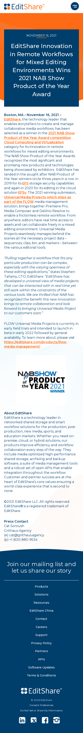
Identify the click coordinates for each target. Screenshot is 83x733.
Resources (41, 603)
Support (41, 635)
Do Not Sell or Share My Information (41, 710)
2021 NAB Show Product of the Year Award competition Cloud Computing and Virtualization (39, 137)
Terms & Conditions (41, 675)
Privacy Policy (41, 643)
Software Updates (41, 667)
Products (41, 586)
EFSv (22, 192)
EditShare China (41, 610)
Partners (41, 651)
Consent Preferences (41, 705)
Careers (41, 627)
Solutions (41, 594)
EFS (25, 183)
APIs (41, 659)
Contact (41, 619)
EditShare (12, 119)
